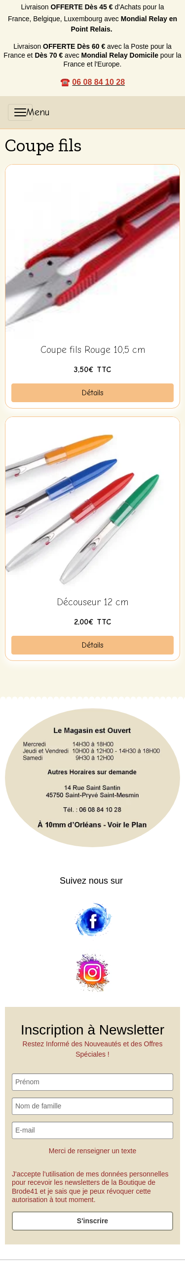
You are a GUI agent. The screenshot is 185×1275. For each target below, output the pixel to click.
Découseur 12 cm (92, 602)
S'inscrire (92, 1221)
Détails (93, 392)
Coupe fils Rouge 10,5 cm (92, 350)
